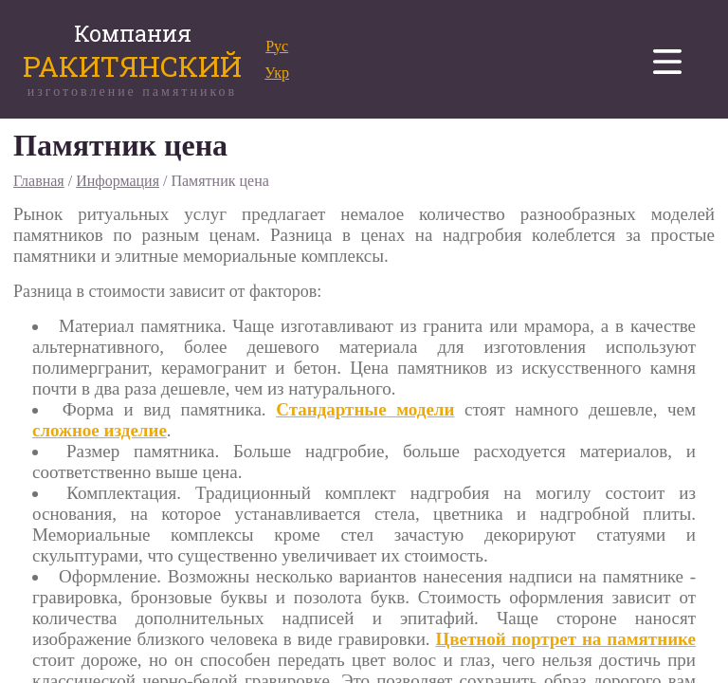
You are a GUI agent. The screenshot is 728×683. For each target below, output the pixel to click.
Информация (117, 181)
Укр (276, 73)
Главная (38, 181)
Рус (276, 46)
